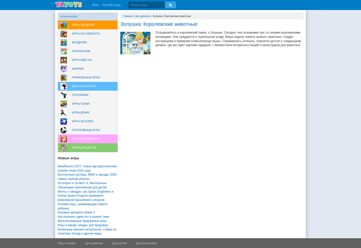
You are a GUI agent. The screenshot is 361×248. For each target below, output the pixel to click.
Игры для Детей (84, 147)
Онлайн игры (112, 5)
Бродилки (79, 42)
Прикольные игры (86, 77)
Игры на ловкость (86, 33)
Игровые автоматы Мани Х (76, 212)
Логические (81, 51)
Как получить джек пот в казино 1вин (83, 216)
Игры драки (80, 112)
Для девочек (142, 16)
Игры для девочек (86, 138)
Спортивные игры (86, 130)
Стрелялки (80, 94)
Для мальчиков (83, 86)
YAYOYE (68, 4)
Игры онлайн (67, 243)
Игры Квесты (82, 59)
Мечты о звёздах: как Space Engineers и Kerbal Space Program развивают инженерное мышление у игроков (85, 196)
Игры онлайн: (69, 16)
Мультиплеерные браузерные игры (82, 221)
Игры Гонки (80, 103)
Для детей (119, 243)
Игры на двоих (83, 24)
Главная (127, 16)
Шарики (78, 68)
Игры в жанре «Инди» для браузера (83, 225)
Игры (95, 5)
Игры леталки (82, 121)
